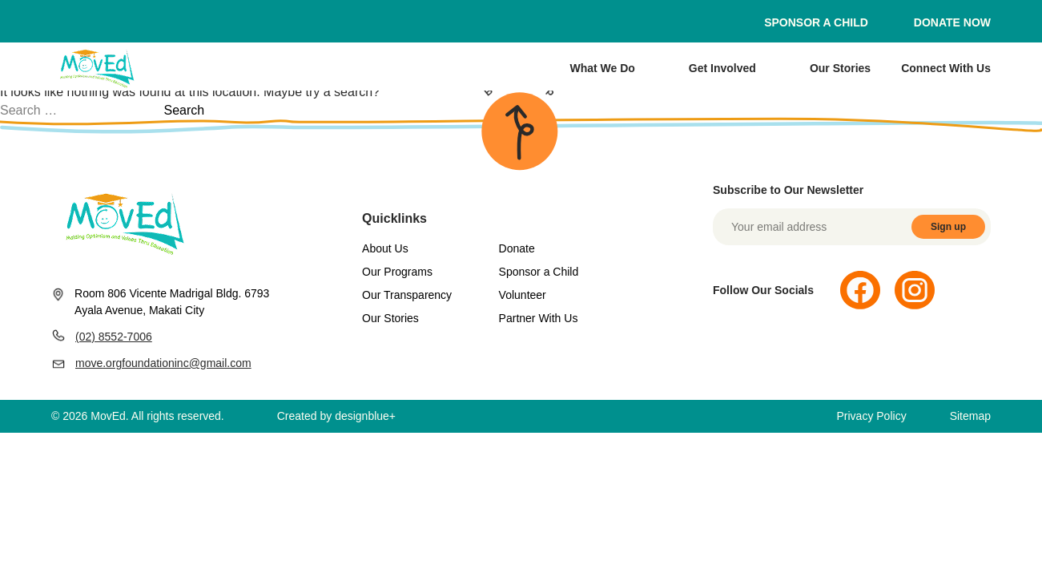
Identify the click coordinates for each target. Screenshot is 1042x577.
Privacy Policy (872, 416)
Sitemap (970, 416)
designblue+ (365, 416)
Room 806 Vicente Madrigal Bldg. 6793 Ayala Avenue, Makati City (160, 302)
